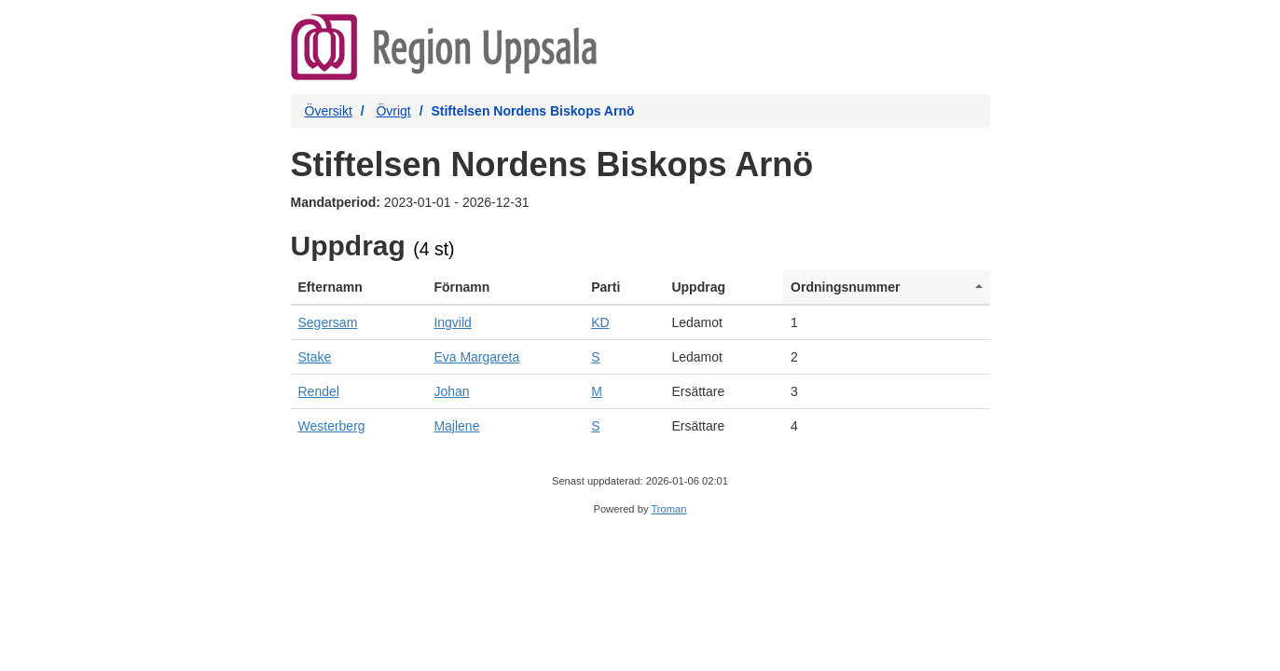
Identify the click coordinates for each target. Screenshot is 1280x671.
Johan (451, 391)
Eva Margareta (476, 356)
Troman (668, 508)
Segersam (328, 322)
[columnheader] (359, 287)
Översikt (328, 110)
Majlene (456, 425)
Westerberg (331, 425)
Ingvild (452, 322)
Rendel (318, 391)
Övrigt (393, 110)
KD (600, 322)
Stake (315, 356)
